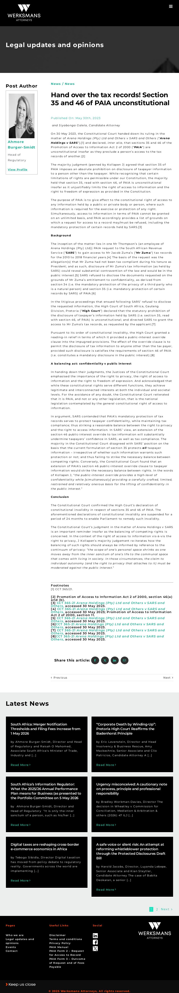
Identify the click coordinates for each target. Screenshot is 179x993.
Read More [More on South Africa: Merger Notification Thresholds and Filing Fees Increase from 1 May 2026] (20, 765)
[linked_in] (95, 929)
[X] (105, 660)
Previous (60, 677)
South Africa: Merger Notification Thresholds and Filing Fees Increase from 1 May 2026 (45, 729)
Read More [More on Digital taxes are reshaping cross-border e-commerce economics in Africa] (29, 875)
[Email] (124, 660)
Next (167, 677)
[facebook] (95, 936)
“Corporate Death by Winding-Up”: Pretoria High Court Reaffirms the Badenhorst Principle (121, 729)
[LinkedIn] (115, 660)
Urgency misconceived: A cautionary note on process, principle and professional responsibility (118, 793)
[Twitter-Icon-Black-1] (95, 942)
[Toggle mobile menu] (171, 6)
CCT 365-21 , (108, 604)
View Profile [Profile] (18, 169)
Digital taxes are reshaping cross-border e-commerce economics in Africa (54, 841)
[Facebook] (95, 660)
